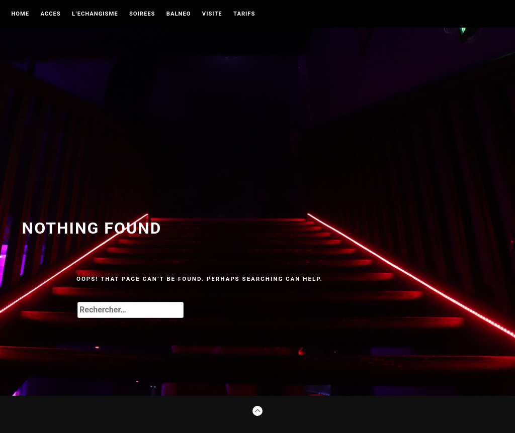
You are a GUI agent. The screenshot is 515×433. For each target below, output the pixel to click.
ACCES (50, 14)
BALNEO (178, 14)
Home (20, 14)
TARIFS (244, 14)
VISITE (212, 14)
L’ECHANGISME (95, 14)
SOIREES (142, 14)
